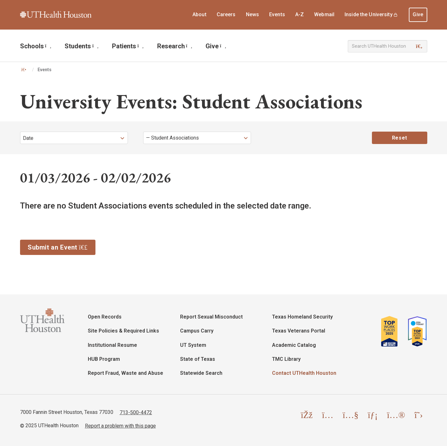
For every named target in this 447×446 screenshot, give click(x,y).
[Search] (419, 46)
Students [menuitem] (82, 46)
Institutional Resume (112, 345)
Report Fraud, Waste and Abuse (125, 373)
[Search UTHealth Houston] (387, 46)
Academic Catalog (294, 345)
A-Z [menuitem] (299, 14)
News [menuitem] (252, 14)
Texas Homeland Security (302, 317)
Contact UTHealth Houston (304, 373)
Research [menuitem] (174, 46)
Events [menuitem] (277, 14)
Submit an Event (61, 246)
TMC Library (286, 359)
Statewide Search (201, 373)
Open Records (105, 317)
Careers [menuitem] (226, 14)
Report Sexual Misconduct (211, 317)
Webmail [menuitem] (324, 14)
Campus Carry (196, 331)
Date (28, 138)
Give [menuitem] (418, 14)
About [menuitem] (199, 14)
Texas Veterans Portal (298, 331)
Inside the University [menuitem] (369, 14)
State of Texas (197, 359)
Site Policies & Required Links (123, 331)
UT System (193, 345)
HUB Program (104, 359)
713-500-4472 (136, 412)
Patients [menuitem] (128, 46)
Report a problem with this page (120, 425)
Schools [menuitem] (36, 46)
